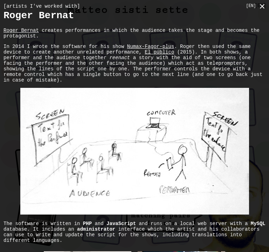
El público (159, 59)
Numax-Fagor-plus (150, 52)
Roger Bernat (21, 34)
